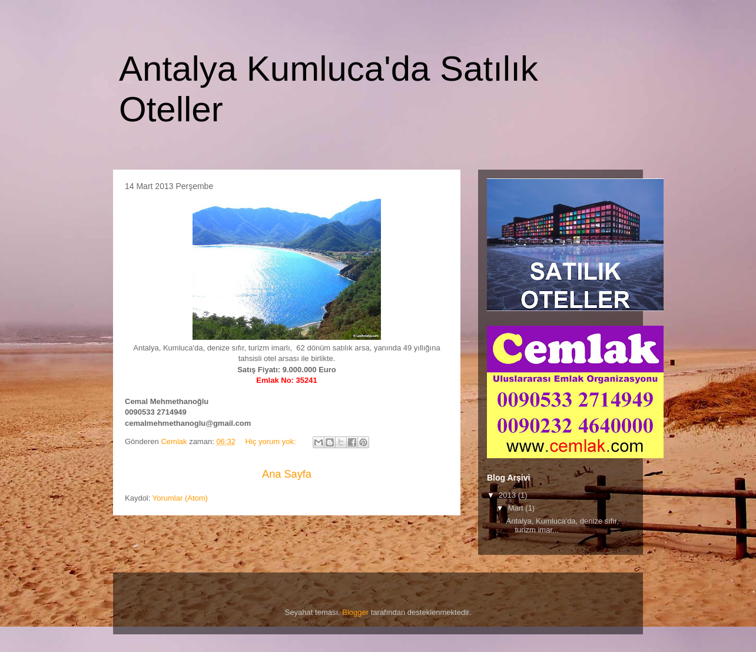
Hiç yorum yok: (272, 441)
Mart (517, 508)
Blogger (355, 612)
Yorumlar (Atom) (180, 498)
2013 (508, 495)
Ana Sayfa (286, 474)
